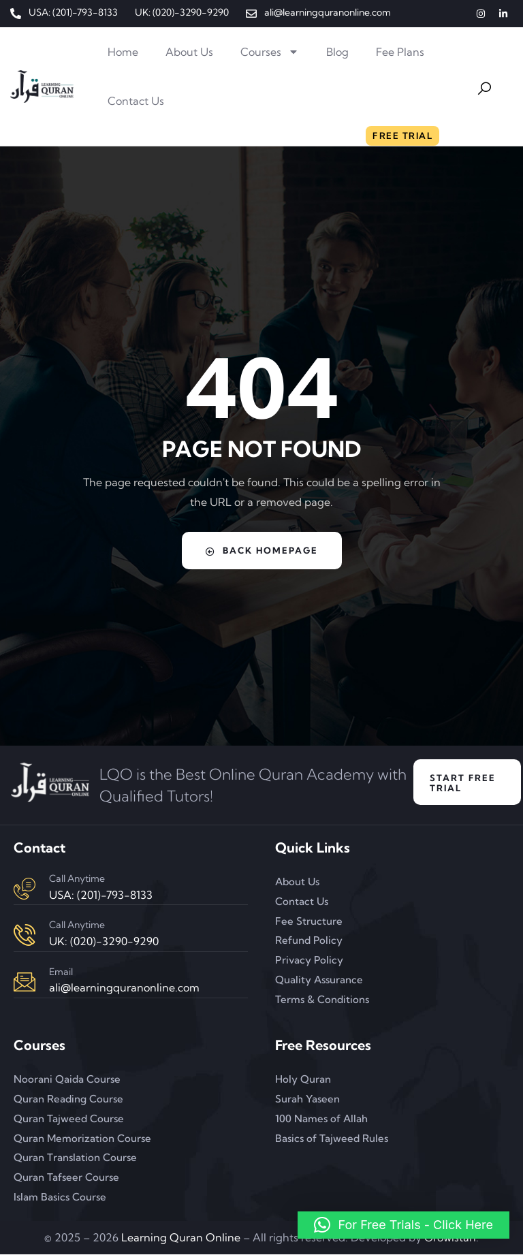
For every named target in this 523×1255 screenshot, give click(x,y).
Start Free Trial (463, 782)
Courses (269, 51)
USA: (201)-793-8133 (101, 895)
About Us (189, 52)
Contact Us (136, 101)
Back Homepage (261, 550)
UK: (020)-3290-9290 (104, 942)
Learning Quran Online (180, 1238)
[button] (403, 1225)
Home (123, 52)
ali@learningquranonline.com (124, 988)
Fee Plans (400, 52)
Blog (337, 52)
